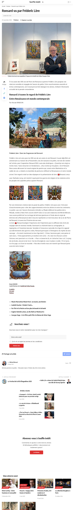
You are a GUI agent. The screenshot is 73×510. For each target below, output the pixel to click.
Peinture (8, 6)
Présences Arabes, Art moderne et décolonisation (44, 493)
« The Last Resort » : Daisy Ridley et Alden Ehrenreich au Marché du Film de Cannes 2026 (30, 414)
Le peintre (11, 289)
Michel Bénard (14, 362)
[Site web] (70, 363)
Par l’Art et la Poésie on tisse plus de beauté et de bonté (28, 308)
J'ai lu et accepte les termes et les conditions (27, 341)
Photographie (25, 487)
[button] (3, 2)
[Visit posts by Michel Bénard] (4, 363)
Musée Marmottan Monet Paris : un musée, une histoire (28, 302)
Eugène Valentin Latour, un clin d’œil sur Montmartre (27, 312)
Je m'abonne (36, 452)
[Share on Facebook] (4, 88)
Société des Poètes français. (28, 286)
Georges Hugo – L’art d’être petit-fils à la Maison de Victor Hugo (31, 315)
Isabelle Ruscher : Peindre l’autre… (22, 305)
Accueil (3, 6)
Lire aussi (11, 291)
